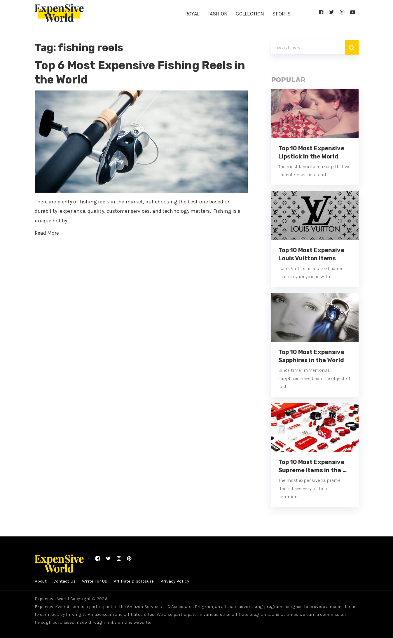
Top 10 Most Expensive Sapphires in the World (311, 356)
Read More (47, 233)
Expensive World (52, 598)
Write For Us (94, 581)
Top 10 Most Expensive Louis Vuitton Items (311, 254)
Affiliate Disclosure (134, 581)
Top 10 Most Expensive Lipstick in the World (311, 152)
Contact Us (64, 581)
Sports (281, 14)
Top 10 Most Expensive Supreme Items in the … (312, 466)
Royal (192, 14)
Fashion (217, 14)
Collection (250, 14)
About (41, 581)
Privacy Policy (175, 581)
